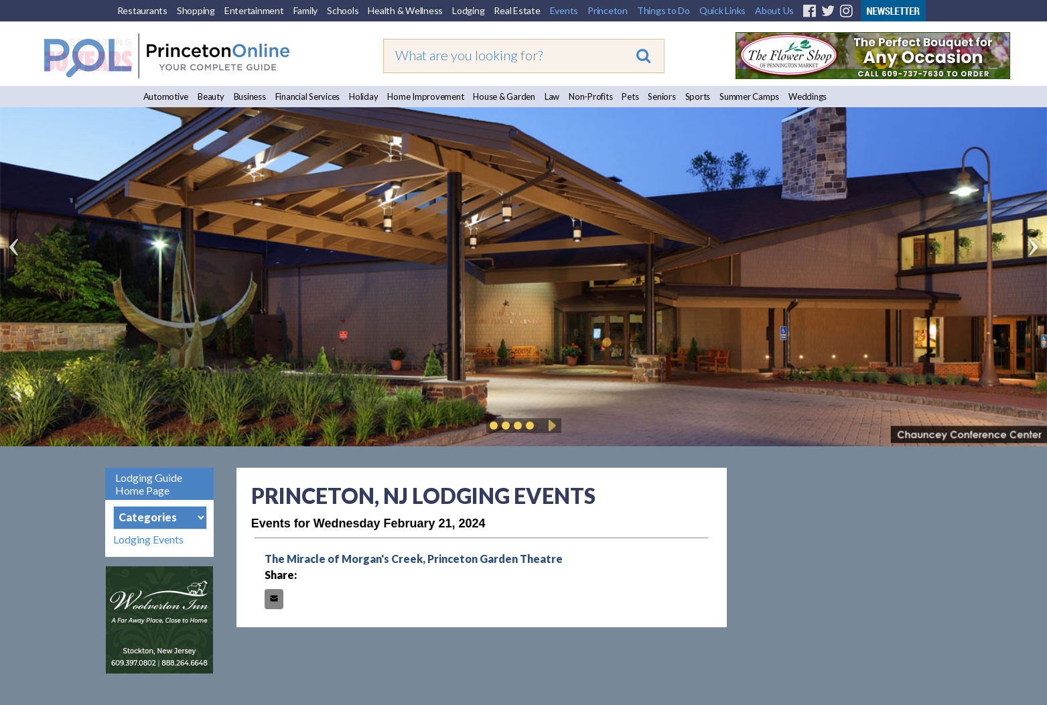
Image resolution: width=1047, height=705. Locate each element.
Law (552, 96)
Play (550, 426)
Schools (342, 10)
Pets (630, 96)
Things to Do (663, 10)
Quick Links (722, 10)
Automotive (166, 96)
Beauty (211, 96)
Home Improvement (425, 96)
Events (564, 10)
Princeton (607, 10)
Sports (698, 96)
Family (305, 10)
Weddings (807, 96)
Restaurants (142, 10)
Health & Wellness (405, 10)
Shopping (196, 10)
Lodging (468, 10)
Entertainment (254, 10)
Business (250, 96)
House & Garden (504, 96)
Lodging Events (148, 539)
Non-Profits (590, 96)
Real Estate (517, 10)
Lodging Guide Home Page (148, 484)
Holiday (363, 96)
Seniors (661, 96)
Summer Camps (749, 96)
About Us (774, 10)
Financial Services (307, 96)
